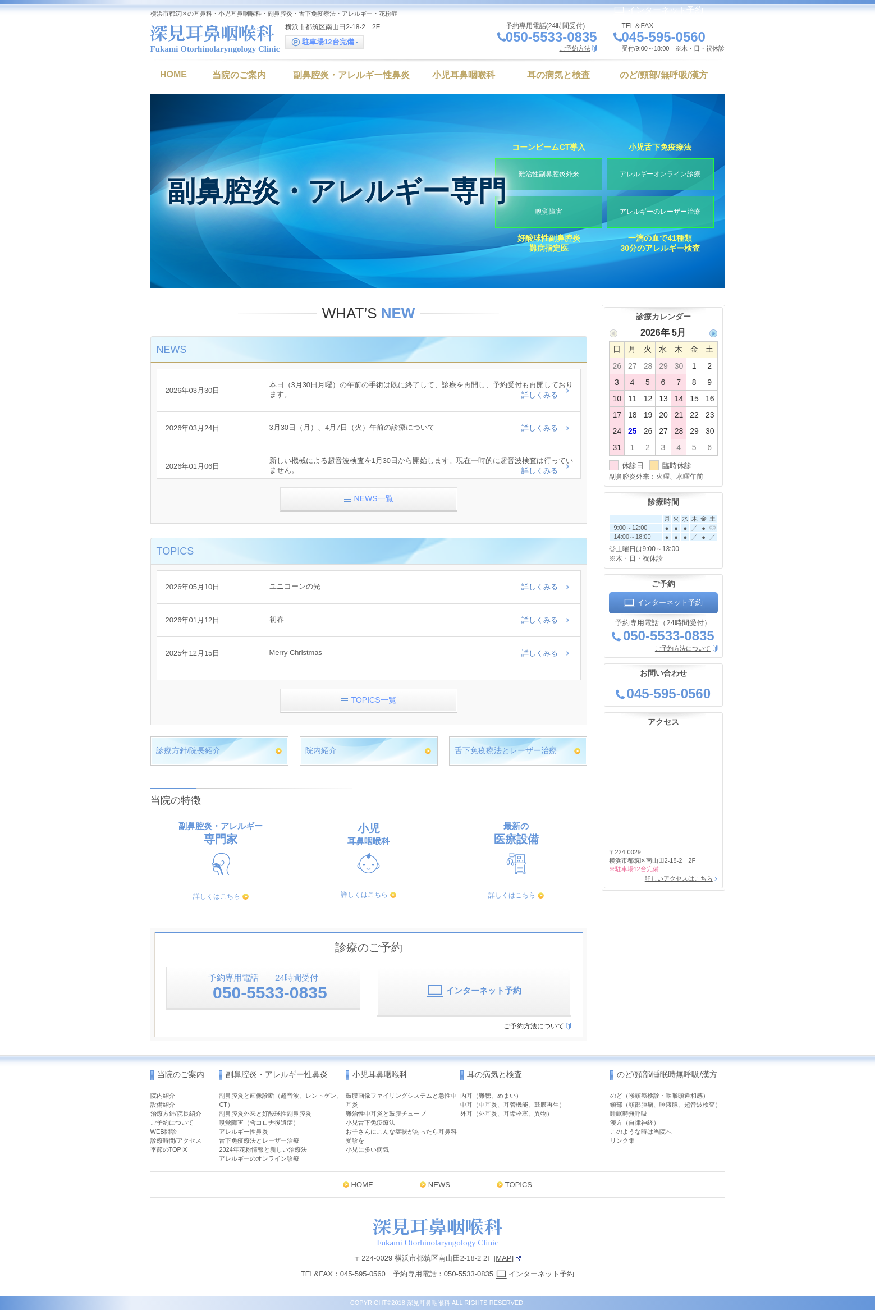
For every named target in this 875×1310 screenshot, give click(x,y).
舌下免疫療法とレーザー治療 (506, 750)
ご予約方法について (533, 1026)
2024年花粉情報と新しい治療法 (262, 1149)
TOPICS (518, 1184)
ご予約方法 (575, 48)
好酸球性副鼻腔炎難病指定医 (549, 243)
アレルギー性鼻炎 (243, 1131)
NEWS (439, 1184)
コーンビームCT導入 (548, 145)
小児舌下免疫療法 (660, 145)
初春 (276, 620)
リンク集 (622, 1140)
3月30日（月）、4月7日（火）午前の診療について (352, 428)
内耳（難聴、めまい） (491, 1095)
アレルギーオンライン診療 (660, 172)
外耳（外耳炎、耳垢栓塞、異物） (506, 1113)
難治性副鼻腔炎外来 (549, 172)
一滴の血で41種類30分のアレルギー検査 (660, 243)
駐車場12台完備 (325, 42)
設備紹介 (162, 1104)
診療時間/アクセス (175, 1140)
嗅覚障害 (549, 210)
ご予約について (172, 1122)
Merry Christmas (296, 652)
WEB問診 (163, 1131)
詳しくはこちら (216, 896)
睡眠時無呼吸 (628, 1113)
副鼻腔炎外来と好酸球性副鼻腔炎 (265, 1113)
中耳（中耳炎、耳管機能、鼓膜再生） (512, 1104)
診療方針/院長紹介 (188, 750)
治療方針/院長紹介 (175, 1113)
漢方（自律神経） (634, 1122)
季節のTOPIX (168, 1149)
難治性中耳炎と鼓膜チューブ (386, 1113)
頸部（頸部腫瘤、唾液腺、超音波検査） (665, 1104)
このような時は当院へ (641, 1131)
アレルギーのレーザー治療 (660, 210)
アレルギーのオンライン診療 (259, 1158)
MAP (503, 1258)
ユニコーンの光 (294, 587)
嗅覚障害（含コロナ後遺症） (259, 1122)
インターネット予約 (658, 10)
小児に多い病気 (367, 1149)
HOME (362, 1184)
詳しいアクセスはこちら (678, 878)
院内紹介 (321, 750)
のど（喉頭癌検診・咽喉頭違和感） (659, 1095)
